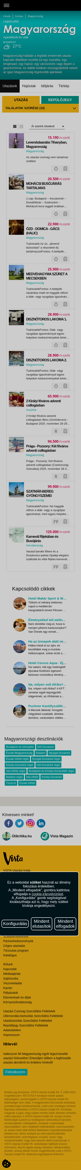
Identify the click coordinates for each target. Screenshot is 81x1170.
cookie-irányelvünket (47, 894)
